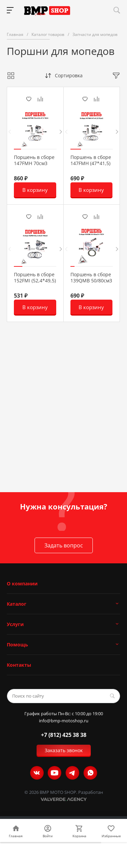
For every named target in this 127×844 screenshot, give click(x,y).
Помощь (17, 644)
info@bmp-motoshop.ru (63, 721)
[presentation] (9, 131)
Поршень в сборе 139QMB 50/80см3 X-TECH (91, 281)
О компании (22, 583)
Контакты (19, 665)
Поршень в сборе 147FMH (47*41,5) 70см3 (90, 163)
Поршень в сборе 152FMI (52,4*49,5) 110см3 (35, 281)
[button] (18, 266)
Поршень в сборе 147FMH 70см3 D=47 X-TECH (34, 163)
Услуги (15, 624)
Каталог (16, 604)
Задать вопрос (63, 545)
